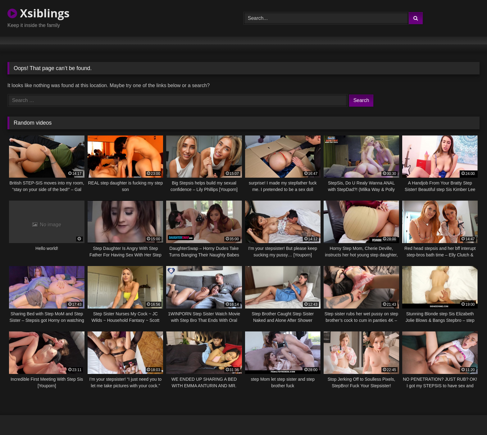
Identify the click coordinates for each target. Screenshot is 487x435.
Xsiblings (38, 13)
